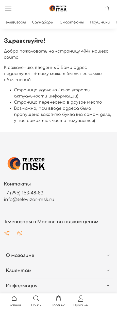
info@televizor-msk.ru (29, 199)
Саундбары (43, 22)
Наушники (100, 22)
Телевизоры (15, 22)
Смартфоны (72, 22)
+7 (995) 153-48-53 (23, 192)
